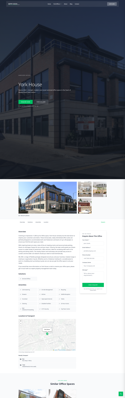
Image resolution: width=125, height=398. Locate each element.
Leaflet (55, 350)
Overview (22, 222)
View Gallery (41, 102)
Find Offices (57, 4)
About (65, 4)
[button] (47, 333)
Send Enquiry (93, 285)
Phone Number (86, 255)
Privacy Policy (93, 290)
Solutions (30, 222)
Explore (112, 4)
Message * (85, 270)
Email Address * (86, 247)
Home (49, 4)
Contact (77, 4)
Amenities (38, 222)
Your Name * (85, 240)
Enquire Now (25, 102)
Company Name (86, 262)
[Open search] (121, 394)
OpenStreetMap (62, 350)
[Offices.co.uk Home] (14, 4)
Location (46, 222)
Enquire (103, 222)
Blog (71, 4)
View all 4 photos (23, 215)
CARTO (73, 350)
